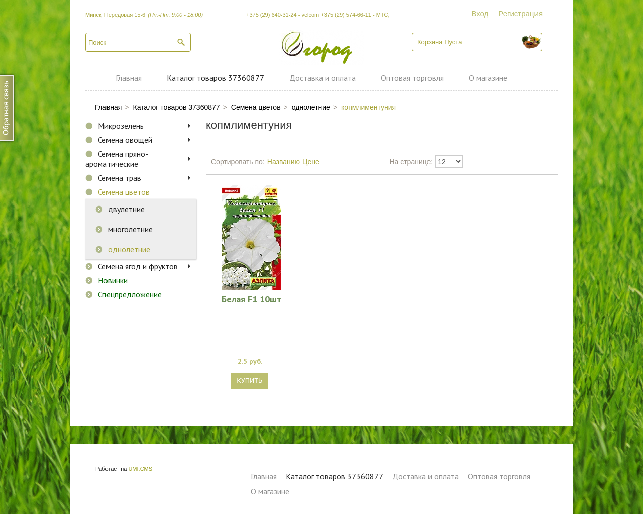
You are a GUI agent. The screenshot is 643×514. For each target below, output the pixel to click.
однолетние (129, 249)
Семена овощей (125, 140)
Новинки (113, 280)
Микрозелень (121, 126)
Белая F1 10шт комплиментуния (252, 298)
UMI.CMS (140, 469)
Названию (283, 162)
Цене (310, 162)
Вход (479, 13)
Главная (129, 78)
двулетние (126, 209)
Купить (249, 380)
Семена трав (119, 178)
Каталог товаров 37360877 (215, 78)
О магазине (488, 78)
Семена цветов (124, 192)
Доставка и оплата (322, 78)
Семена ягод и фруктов (138, 266)
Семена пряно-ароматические (116, 159)
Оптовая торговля (412, 78)
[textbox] (138, 42)
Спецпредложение (130, 294)
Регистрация (520, 13)
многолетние (130, 229)
